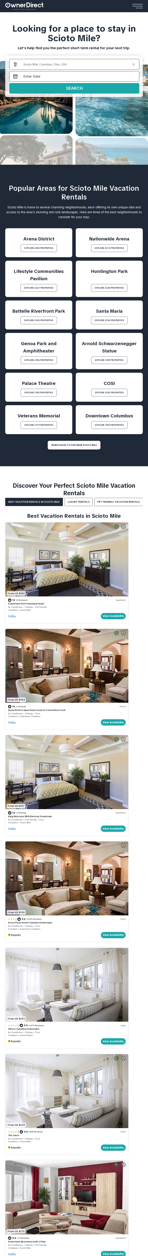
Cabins (10, 1145)
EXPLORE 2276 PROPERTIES (109, 248)
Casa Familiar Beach (100, 1127)
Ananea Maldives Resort (110, 1152)
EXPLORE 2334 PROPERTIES (38, 248)
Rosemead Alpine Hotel (20, 1132)
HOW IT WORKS (96, 1055)
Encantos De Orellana (101, 1132)
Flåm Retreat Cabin (17, 1152)
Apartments (59, 1145)
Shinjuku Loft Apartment (66, 1162)
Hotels (10, 1105)
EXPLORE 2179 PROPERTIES (38, 425)
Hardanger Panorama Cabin (23, 1162)
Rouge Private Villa (57, 1127)
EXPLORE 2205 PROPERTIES (38, 320)
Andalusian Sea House (101, 1117)
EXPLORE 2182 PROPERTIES (109, 392)
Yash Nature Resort (106, 1157)
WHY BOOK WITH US (66, 1055)
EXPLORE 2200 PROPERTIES (109, 320)
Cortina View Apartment (65, 1152)
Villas (50, 1105)
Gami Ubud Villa (55, 1132)
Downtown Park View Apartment (26, 569)
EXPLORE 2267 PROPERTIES (38, 288)
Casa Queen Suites (17, 1127)
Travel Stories (123, 1055)
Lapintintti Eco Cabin (18, 1173)
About (10, 1061)
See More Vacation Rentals (74, 818)
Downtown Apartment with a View (27, 788)
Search (74, 88)
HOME (9, 1055)
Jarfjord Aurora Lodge (19, 1157)
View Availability (57, 582)
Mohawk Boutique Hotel (20, 1117)
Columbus (12, 576)
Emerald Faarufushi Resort (111, 1162)
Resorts (100, 1145)
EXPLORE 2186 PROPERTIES (38, 360)
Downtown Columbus (99, 576)
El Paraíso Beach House (102, 1111)
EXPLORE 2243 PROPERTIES (109, 288)
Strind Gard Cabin (16, 1167)
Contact (27, 1061)
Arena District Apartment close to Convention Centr (106, 569)
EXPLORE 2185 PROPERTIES (109, 360)
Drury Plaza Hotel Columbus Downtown (100, 642)
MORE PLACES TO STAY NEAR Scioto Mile (74, 445)
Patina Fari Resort (105, 1173)
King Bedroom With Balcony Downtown (30, 642)
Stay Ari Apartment (62, 1157)
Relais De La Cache (17, 1122)
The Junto (83, 715)
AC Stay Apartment (62, 1167)
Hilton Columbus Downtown (23, 715)
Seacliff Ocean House (101, 1122)
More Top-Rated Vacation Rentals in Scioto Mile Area (74, 995)
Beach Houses (97, 1105)
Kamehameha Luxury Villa (61, 1111)
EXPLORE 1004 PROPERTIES (109, 425)
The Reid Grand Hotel (19, 1111)
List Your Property (33, 1055)
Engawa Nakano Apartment (67, 1173)
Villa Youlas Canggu (58, 1122)
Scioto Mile (25, 576)
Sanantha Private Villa (59, 1117)
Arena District (26, 721)
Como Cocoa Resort (107, 1167)
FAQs (42, 1061)
